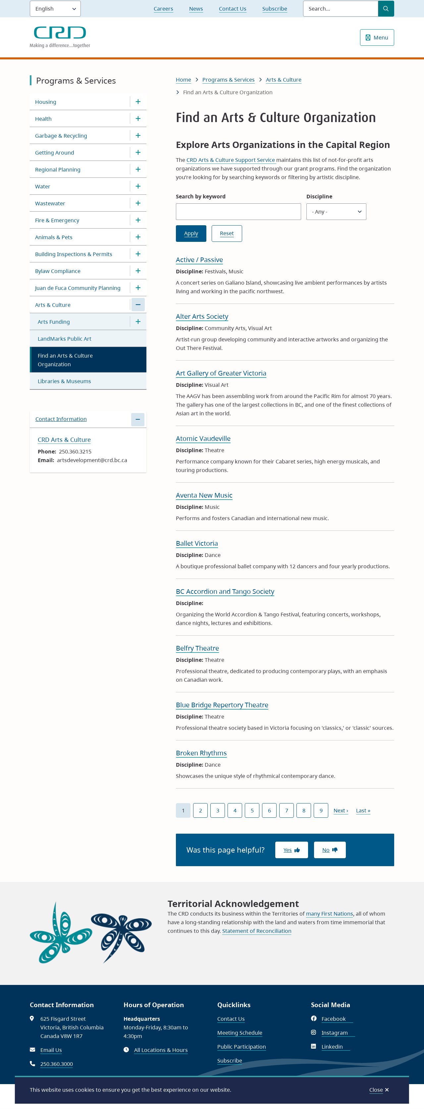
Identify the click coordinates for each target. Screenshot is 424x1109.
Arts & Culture (53, 305)
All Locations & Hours (161, 1050)
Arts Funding (54, 321)
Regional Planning (57, 169)
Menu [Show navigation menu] (381, 37)
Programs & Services (228, 79)
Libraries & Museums (64, 381)
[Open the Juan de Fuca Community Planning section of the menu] (138, 287)
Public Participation (241, 1046)
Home (183, 79)
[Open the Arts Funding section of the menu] (138, 321)
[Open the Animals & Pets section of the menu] (138, 236)
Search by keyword (201, 196)
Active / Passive (199, 259)
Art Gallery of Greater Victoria (221, 373)
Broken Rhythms (201, 752)
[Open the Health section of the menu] (138, 118)
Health (43, 118)
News (196, 8)
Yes (288, 850)
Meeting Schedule (239, 1032)
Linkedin (336, 1046)
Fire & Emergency (57, 220)
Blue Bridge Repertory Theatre (222, 704)
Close (376, 1089)
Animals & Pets (54, 237)
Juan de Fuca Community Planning (78, 288)
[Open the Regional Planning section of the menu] (138, 169)
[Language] (55, 9)
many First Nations (329, 913)
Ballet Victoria (197, 543)
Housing (45, 101)
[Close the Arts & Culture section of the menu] (138, 304)
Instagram (338, 1032)
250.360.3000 (56, 1064)
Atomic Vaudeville (203, 438)
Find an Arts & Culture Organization (65, 360)
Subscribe (274, 8)
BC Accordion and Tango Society (225, 591)
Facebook (337, 1018)
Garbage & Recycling (61, 135)
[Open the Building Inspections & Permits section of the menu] (138, 253)
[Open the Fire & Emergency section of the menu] (138, 220)
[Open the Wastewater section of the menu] (138, 203)
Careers (163, 8)
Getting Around (54, 152)
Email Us (51, 1050)
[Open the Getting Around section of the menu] (138, 152)
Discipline (319, 196)
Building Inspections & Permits (73, 254)
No (326, 850)
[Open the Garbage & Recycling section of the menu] (138, 135)
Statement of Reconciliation (257, 931)
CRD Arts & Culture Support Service (231, 160)
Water (42, 186)
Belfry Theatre (197, 648)
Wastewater (50, 203)
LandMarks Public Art (64, 338)
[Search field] (340, 9)
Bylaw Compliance (57, 271)
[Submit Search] (386, 9)
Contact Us (232, 8)
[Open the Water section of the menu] (138, 186)
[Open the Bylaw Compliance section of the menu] (138, 270)
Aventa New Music (204, 495)
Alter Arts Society (202, 316)
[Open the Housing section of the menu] (138, 101)
